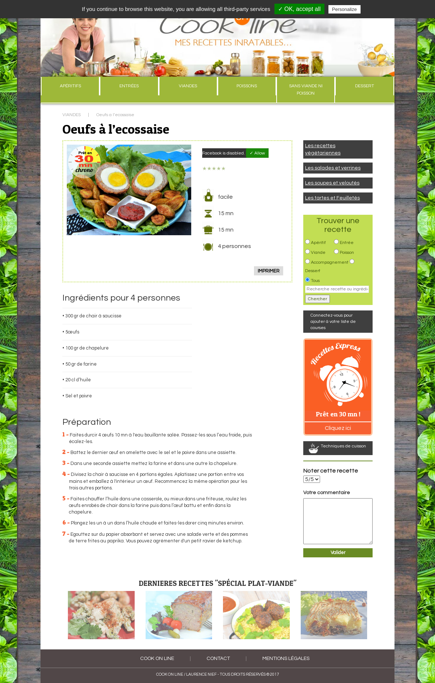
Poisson (347, 252)
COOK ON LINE (157, 658)
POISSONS (246, 86)
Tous (315, 280)
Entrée (347, 242)
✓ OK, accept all (299, 9)
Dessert (312, 270)
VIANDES (188, 86)
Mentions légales (285, 658)
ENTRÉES (129, 86)
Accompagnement (330, 262)
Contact (218, 658)
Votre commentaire (326, 492)
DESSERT (364, 86)
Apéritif (318, 242)
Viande (318, 252)
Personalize (344, 9)
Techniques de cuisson (343, 446)
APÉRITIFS (70, 86)
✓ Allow (257, 153)
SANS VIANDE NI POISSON (306, 90)
